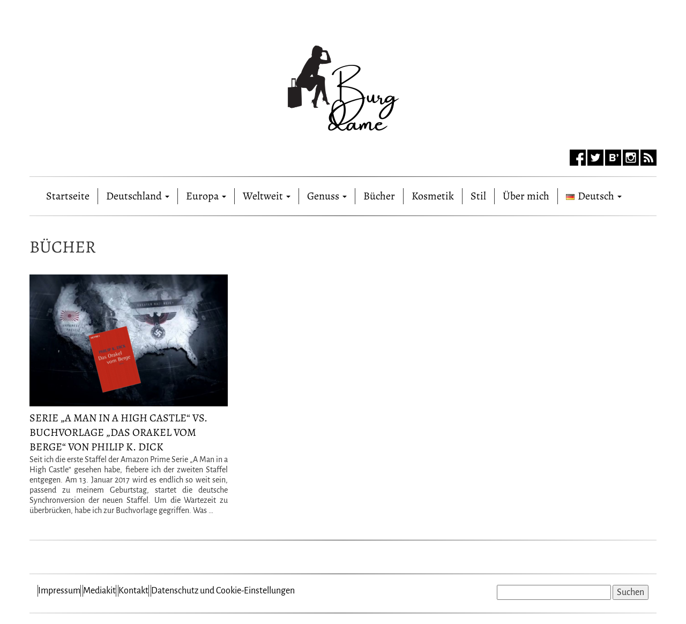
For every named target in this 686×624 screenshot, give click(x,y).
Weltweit (266, 196)
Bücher (379, 196)
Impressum (59, 591)
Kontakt (133, 591)
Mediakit (99, 591)
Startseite (68, 194)
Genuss (327, 196)
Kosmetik (433, 196)
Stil (478, 196)
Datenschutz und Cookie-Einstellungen (223, 591)
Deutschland (137, 196)
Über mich (526, 196)
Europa (206, 196)
